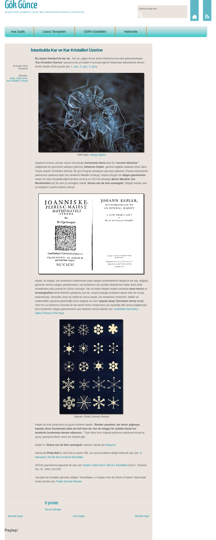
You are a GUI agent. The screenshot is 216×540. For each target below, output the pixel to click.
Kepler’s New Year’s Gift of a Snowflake (105, 465)
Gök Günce (21, 5)
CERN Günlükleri (95, 31)
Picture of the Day (53, 313)
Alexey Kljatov (98, 154)
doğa (12, 78)
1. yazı (74, 66)
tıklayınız (111, 444)
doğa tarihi (21, 78)
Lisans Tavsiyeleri (54, 31)
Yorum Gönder (53, 509)
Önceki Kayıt (142, 516)
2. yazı (83, 66)
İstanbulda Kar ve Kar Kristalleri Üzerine (67, 50)
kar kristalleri (13, 80)
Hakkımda (130, 31)
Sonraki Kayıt (15, 516)
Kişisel (24, 80)
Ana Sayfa (18, 31)
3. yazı (92, 66)
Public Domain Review (69, 481)
